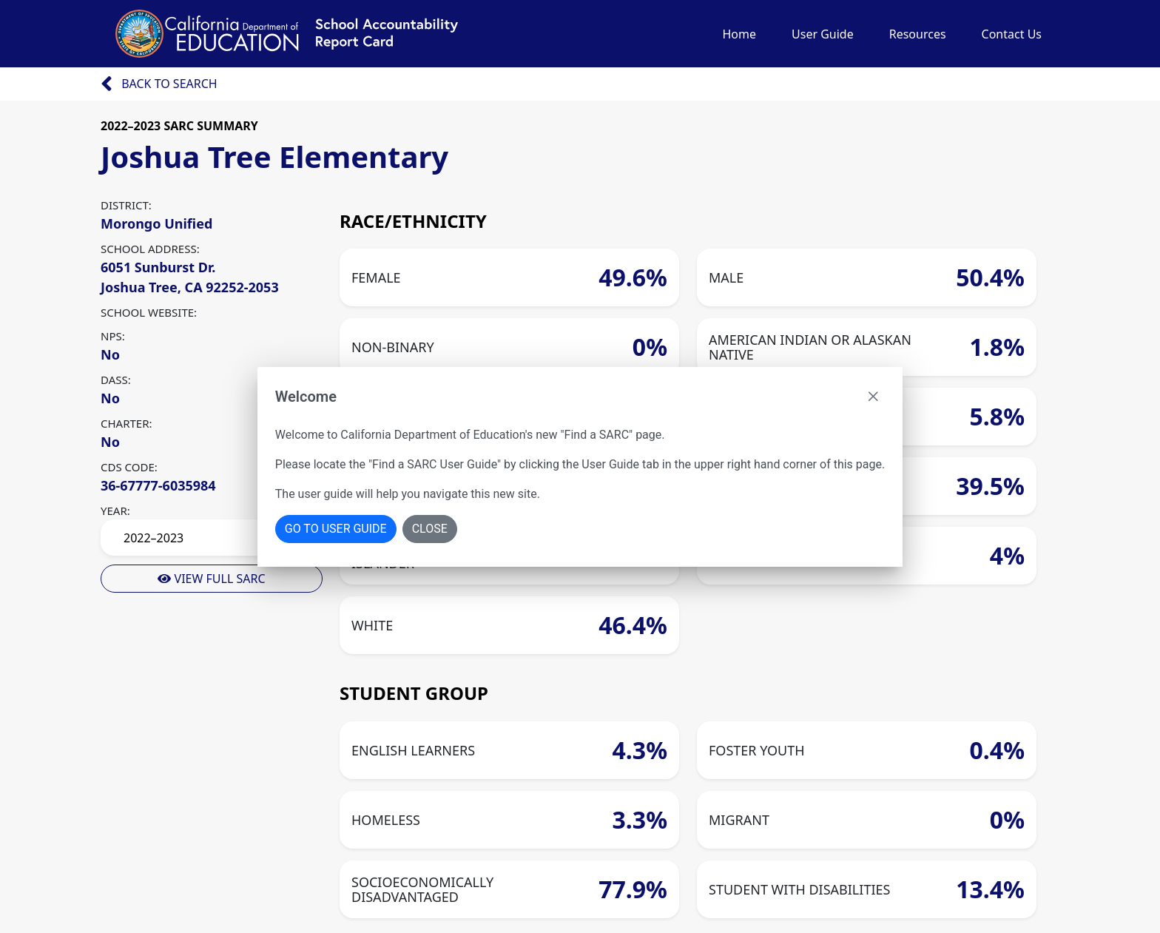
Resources (917, 34)
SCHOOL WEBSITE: (149, 312)
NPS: (113, 336)
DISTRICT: (126, 205)
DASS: (116, 379)
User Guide (823, 34)
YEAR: (115, 510)
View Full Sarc (211, 578)
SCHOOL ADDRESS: (150, 248)
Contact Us (1012, 34)
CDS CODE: (129, 466)
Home (739, 34)
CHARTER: (126, 423)
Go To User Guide (336, 529)
